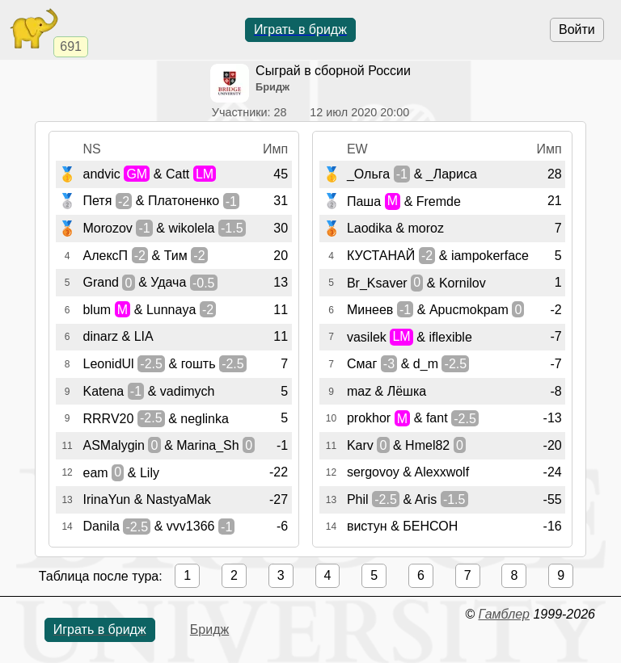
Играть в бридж (300, 29)
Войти (577, 29)
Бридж (209, 629)
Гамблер (504, 614)
